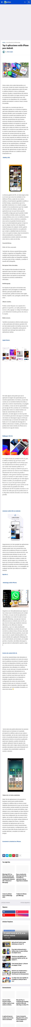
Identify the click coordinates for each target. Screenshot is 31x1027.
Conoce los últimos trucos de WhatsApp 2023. (7, 895)
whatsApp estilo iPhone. (9, 582)
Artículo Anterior (6, 902)
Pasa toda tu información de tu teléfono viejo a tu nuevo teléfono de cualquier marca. (20, 951)
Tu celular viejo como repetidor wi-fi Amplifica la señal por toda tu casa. (20, 979)
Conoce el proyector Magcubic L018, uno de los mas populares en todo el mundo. (21, 1018)
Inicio (3, 42)
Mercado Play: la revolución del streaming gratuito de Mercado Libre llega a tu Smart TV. (22, 1002)
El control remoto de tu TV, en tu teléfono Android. (14, 934)
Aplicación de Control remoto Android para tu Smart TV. (19, 943)
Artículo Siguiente (25, 902)
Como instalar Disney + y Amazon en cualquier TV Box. (20, 964)
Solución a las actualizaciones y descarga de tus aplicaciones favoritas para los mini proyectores (20, 972)
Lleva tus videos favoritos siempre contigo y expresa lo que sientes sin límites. (8, 1002)
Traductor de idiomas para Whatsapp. (21, 894)
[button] (2, 2)
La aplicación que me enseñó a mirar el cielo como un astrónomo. (7, 1017)
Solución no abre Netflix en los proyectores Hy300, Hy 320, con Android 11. (19, 958)
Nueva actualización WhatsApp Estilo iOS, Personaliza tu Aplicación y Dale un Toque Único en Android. (22, 878)
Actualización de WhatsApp (13, 42)
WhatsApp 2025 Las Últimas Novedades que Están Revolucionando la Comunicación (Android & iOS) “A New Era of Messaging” (8, 878)
